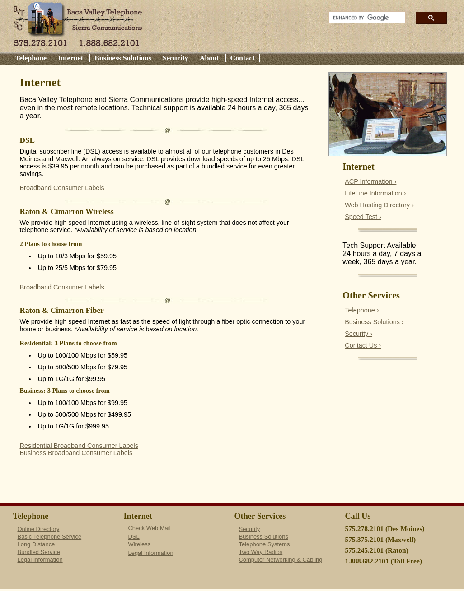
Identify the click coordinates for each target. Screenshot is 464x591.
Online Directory (39, 529)
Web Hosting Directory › (379, 205)
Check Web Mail (149, 528)
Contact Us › (363, 345)
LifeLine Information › (375, 193)
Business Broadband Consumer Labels (76, 452)
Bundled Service (39, 552)
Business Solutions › (374, 322)
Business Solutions (122, 58)
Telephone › (362, 310)
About (210, 58)
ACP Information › (370, 181)
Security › (358, 333)
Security (176, 58)
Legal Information (40, 559)
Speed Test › (363, 216)
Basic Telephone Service (50, 536)
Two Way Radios (261, 552)
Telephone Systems (264, 544)
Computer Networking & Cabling (281, 559)
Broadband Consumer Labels (62, 187)
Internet (70, 58)
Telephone (32, 58)
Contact (242, 58)
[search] (364, 17)
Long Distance (36, 544)
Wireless (139, 544)
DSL (134, 536)
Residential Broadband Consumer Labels (79, 445)
